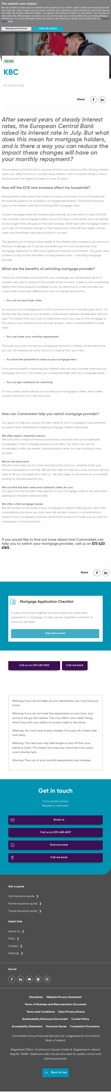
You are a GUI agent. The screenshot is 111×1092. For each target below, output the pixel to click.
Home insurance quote (22, 904)
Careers (13, 946)
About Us (14, 932)
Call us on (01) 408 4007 (55, 833)
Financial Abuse (56, 1027)
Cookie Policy (80, 1019)
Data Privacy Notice (71, 1012)
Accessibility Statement (27, 1027)
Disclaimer (36, 997)
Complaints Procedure (84, 1027)
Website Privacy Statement (64, 997)
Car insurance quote (21, 897)
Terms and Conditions (40, 1012)
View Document (55, 634)
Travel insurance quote (22, 911)
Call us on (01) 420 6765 (34, 666)
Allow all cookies (48, 28)
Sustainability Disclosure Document (45, 1019)
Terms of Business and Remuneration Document (56, 1005)
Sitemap (13, 954)
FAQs (11, 939)
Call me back (74, 666)
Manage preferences (16, 28)
